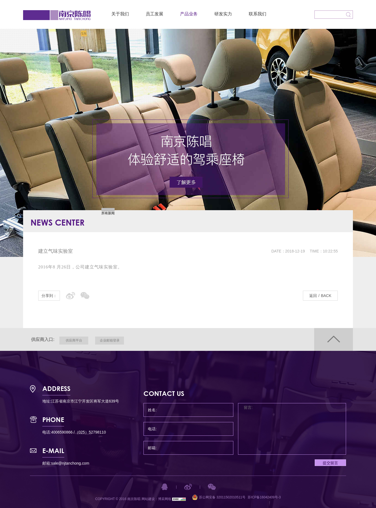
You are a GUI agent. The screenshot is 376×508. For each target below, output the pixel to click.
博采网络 (164, 499)
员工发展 (154, 14)
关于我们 (120, 14)
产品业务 (189, 14)
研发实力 (223, 14)
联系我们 (257, 14)
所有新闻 (108, 213)
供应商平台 (74, 340)
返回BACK (320, 295)
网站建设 (148, 499)
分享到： (49, 295)
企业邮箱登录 (110, 340)
